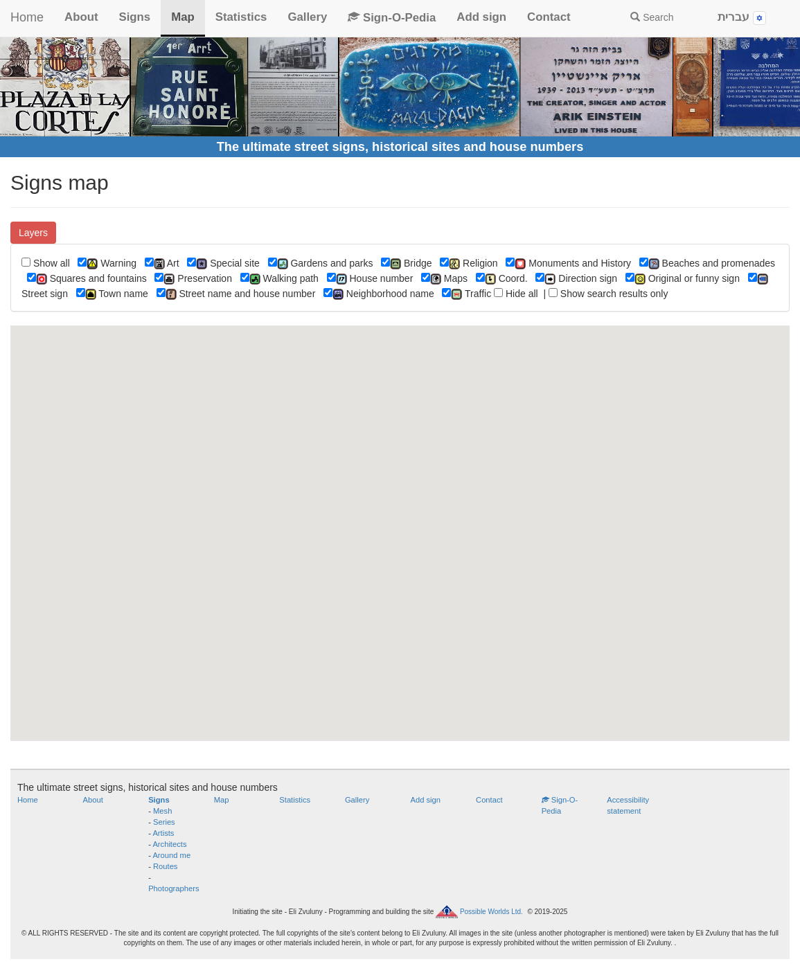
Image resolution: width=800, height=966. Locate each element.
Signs (134, 17)
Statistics (241, 17)
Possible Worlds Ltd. (491, 911)
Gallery (307, 17)
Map (183, 17)
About (81, 17)
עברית (742, 17)
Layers (33, 232)
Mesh (162, 811)
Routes (165, 866)
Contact (548, 17)
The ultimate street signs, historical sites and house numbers (400, 147)
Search (651, 17)
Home (27, 17)
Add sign (481, 17)
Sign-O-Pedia (392, 17)
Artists (163, 833)
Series (164, 822)
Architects (169, 844)
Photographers (173, 888)
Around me (171, 855)
